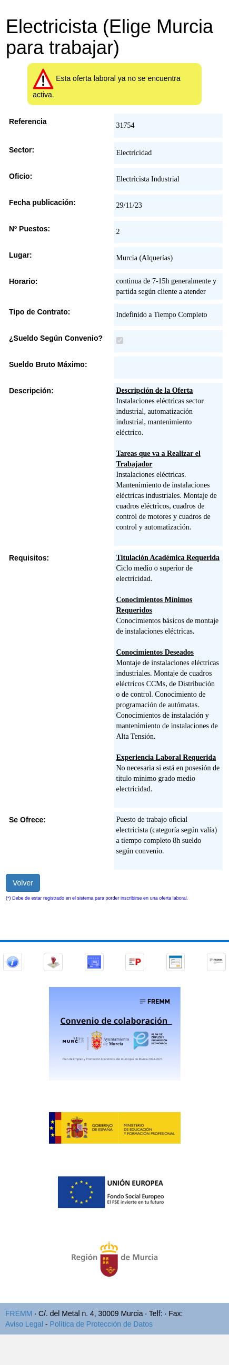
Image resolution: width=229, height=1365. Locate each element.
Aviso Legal (24, 1324)
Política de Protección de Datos (101, 1324)
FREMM (18, 1313)
